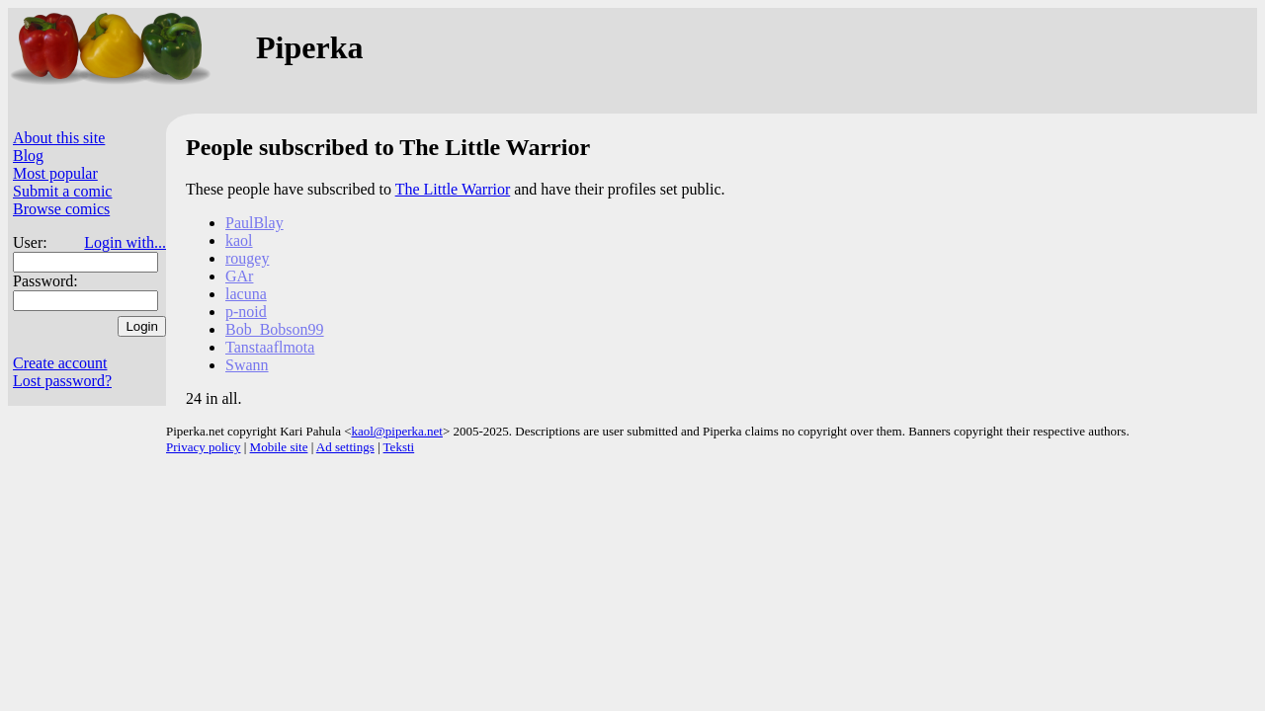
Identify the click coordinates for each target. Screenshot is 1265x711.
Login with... (125, 242)
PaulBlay (254, 222)
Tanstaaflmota (269, 347)
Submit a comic (62, 191)
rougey (247, 258)
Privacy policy (203, 446)
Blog (28, 155)
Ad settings (345, 446)
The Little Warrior (453, 189)
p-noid (246, 311)
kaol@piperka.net (396, 431)
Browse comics (61, 208)
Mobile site (279, 446)
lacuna (246, 293)
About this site (59, 137)
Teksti (399, 446)
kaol (239, 240)
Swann (247, 364)
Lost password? (62, 380)
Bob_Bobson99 (274, 329)
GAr (239, 276)
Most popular (55, 173)
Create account (60, 363)
